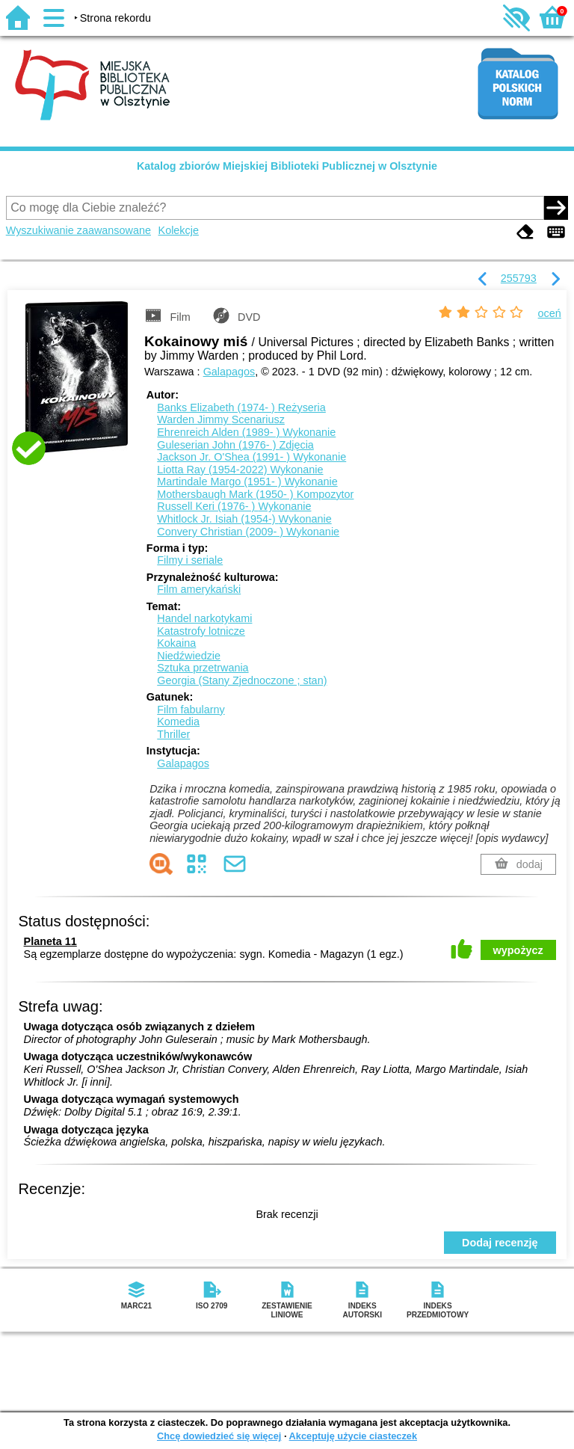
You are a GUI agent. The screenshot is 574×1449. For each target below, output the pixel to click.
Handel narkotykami (204, 618)
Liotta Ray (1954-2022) (240, 470)
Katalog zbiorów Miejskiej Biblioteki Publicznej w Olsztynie (287, 166)
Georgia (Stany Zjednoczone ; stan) (242, 680)
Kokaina (176, 643)
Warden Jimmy (221, 419)
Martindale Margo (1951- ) (247, 481)
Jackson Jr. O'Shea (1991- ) (251, 457)
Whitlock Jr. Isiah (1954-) (244, 519)
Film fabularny (190, 710)
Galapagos (229, 372)
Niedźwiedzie (188, 656)
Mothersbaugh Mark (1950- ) (255, 494)
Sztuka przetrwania (202, 668)
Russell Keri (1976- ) (234, 506)
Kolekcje (178, 230)
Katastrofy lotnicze (201, 631)
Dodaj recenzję (500, 1243)
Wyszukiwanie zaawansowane (78, 230)
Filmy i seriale (190, 560)
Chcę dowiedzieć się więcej (219, 1436)
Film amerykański (199, 589)
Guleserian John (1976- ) (235, 445)
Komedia (178, 721)
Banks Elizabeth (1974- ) (241, 407)
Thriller (173, 734)
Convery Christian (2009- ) (248, 532)
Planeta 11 (50, 941)
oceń (549, 313)
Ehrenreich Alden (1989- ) (246, 432)
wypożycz (518, 950)
